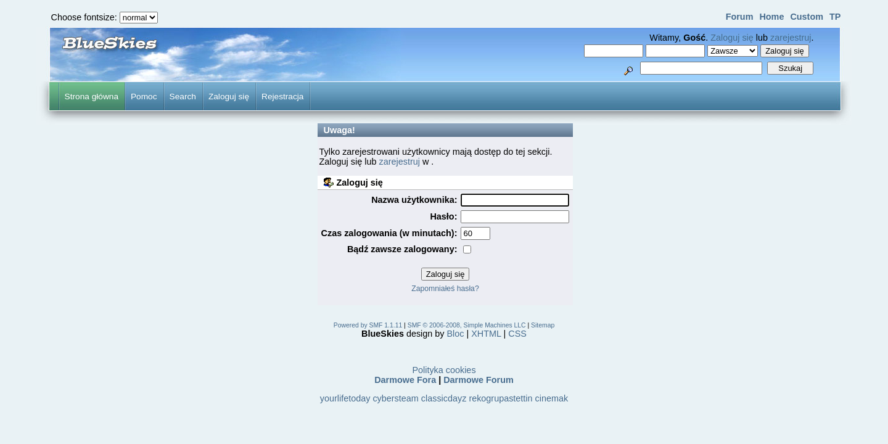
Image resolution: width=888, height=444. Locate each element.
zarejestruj (790, 38)
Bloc (455, 334)
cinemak (552, 398)
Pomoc (144, 96)
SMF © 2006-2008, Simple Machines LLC (467, 325)
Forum (740, 17)
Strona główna (91, 96)
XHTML (486, 334)
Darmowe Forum (478, 380)
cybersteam (395, 398)
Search (183, 96)
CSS (517, 334)
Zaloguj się (732, 38)
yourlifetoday (345, 398)
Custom (806, 17)
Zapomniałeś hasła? (445, 288)
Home (771, 17)
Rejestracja (282, 96)
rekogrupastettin (500, 398)
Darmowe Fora (405, 380)
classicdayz (444, 398)
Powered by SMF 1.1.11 (368, 325)
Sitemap (542, 325)
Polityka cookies (443, 370)
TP (835, 17)
